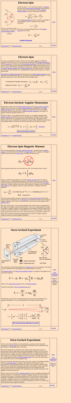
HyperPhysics (5, 46)
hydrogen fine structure (24, 106)
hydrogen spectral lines (43, 62)
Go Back (53, 45)
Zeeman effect (5, 202)
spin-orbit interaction (36, 198)
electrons (46, 7)
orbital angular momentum (39, 74)
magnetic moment (26, 68)
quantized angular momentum (31, 111)
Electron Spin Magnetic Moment (26, 131)
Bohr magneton (5, 185)
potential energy (8, 271)
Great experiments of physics (54, 274)
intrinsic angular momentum (33, 8)
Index (53, 22)
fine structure (28, 20)
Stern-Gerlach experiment (29, 64)
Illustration (42, 126)
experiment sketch (11, 363)
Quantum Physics (17, 46)
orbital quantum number (25, 357)
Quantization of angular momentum (10, 74)
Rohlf (51, 365)
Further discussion (26, 40)
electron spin (19, 153)
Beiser (54, 280)
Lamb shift (46, 182)
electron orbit (29, 152)
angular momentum (27, 108)
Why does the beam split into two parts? (26, 323)
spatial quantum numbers (8, 31)
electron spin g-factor (32, 179)
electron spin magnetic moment (24, 271)
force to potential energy (21, 287)
